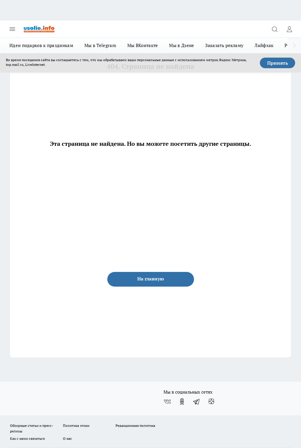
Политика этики (76, 425)
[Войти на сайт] (289, 29)
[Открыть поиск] (274, 29)
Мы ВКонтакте (142, 45)
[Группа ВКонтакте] (167, 401)
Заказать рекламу (224, 45)
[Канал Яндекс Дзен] (211, 401)
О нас (67, 438)
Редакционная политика (135, 425)
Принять (277, 63)
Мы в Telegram (100, 45)
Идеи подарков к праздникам (41, 45)
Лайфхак (264, 45)
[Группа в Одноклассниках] (182, 401)
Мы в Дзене (181, 45)
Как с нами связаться (27, 438)
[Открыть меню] (12, 29)
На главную (150, 279)
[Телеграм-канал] (196, 401)
